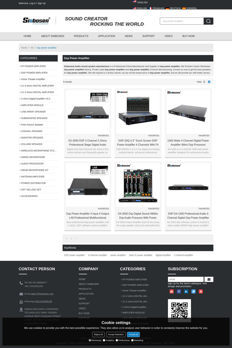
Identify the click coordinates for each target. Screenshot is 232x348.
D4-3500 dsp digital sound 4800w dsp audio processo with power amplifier (138, 216)
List (204, 81)
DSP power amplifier (74, 255)
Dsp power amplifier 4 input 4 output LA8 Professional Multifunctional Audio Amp (87, 216)
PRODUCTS (81, 36)
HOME (27, 36)
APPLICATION (106, 36)
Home (24, 47)
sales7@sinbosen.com (42, 293)
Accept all (133, 334)
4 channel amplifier (97, 255)
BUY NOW (188, 36)
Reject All (98, 334)
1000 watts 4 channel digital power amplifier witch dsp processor (188, 142)
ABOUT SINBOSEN (52, 36)
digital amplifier (163, 255)
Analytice (108, 340)
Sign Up (41, 3)
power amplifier (118, 255)
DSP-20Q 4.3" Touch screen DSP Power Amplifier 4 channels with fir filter (138, 143)
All (32, 47)
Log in (32, 3)
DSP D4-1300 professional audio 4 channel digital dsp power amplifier (188, 215)
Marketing (137, 340)
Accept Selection (116, 334)
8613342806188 (44, 301)
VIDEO (169, 36)
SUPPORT (148, 36)
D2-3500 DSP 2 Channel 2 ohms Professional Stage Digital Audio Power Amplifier (87, 143)
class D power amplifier (140, 255)
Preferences (123, 340)
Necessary (95, 340)
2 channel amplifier (183, 255)
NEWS (129, 36)
